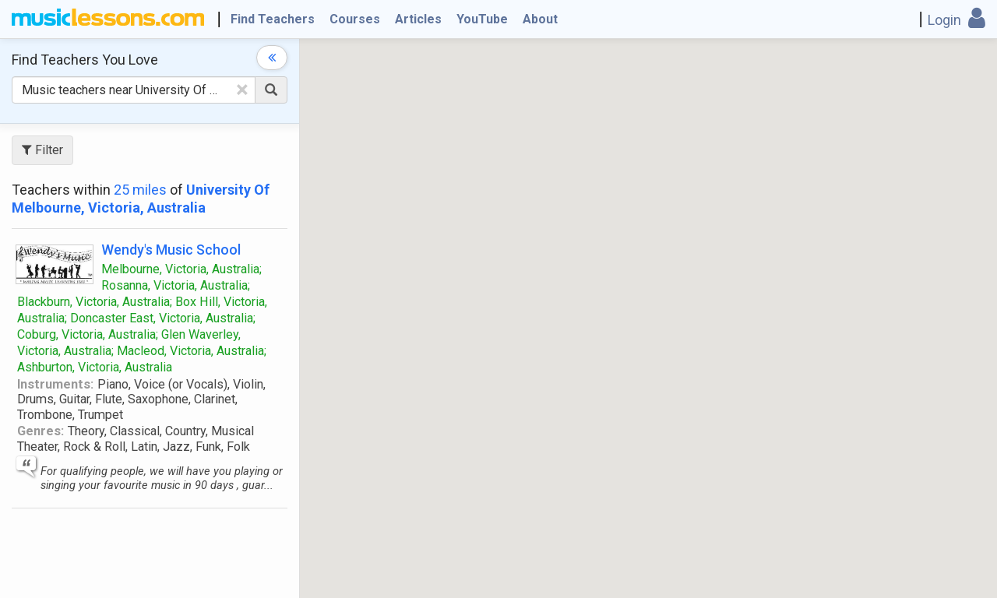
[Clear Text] (242, 89)
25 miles (140, 189)
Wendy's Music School (171, 249)
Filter (42, 149)
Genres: (40, 431)
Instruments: (55, 384)
